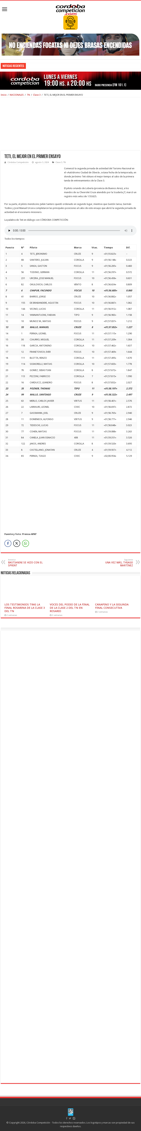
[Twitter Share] (16, 543)
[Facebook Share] (7, 543)
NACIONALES (17, 94)
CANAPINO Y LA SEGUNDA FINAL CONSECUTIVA (112, 606)
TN (28, 94)
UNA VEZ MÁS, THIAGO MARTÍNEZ (114, 563)
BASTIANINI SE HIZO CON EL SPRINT (27, 563)
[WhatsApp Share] (25, 543)
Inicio (4, 94)
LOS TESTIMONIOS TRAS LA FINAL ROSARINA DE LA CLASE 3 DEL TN (24, 608)
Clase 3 (37, 94)
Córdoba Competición (18, 162)
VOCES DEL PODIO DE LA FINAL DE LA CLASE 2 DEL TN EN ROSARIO (70, 608)
